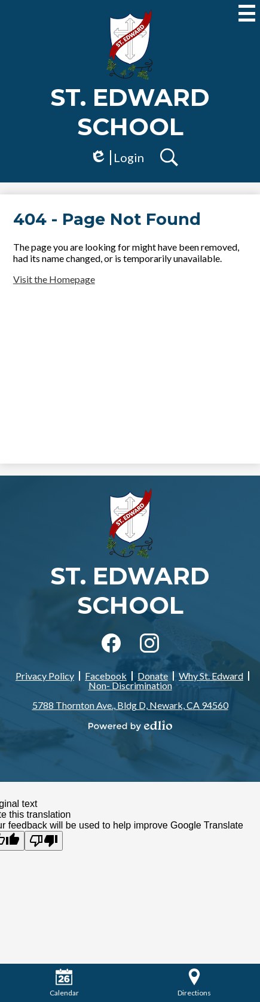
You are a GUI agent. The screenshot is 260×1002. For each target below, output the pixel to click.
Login (117, 157)
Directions (194, 983)
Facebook (106, 675)
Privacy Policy (45, 675)
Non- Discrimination (130, 685)
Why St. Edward (211, 675)
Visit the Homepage (54, 279)
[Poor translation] (44, 841)
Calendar (64, 983)
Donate (152, 675)
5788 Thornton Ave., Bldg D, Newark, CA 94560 (130, 705)
